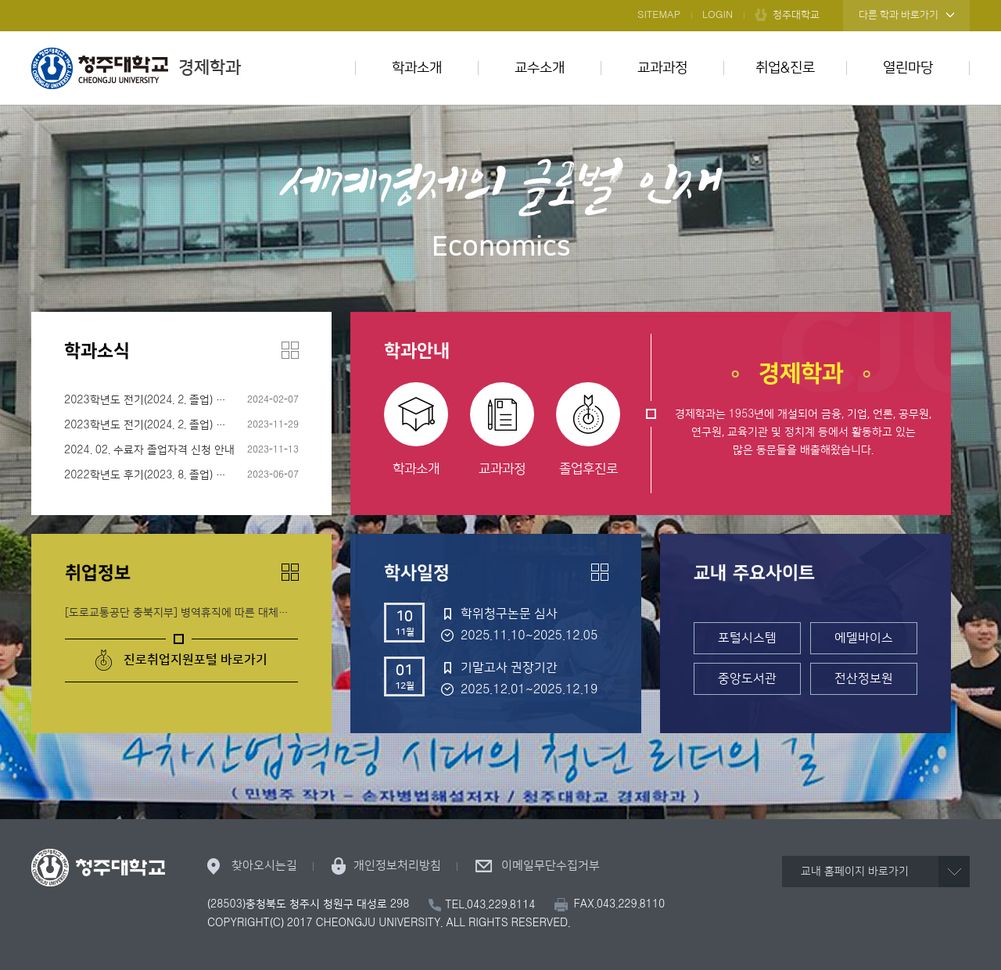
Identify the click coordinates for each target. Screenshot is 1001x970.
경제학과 (136, 68)
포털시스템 (747, 638)
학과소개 (417, 68)
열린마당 (908, 68)
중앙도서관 (747, 678)
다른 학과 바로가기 (898, 14)
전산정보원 (863, 678)
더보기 (290, 350)
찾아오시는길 (264, 865)
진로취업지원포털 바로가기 (195, 660)
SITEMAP (658, 14)
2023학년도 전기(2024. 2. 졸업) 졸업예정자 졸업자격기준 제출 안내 (181, 425)
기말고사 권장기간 (509, 667)
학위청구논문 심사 (509, 614)
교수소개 (540, 68)
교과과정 (662, 68)
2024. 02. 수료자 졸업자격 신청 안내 (149, 450)
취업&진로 (785, 68)
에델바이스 (863, 638)
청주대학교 (796, 14)
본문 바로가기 (500, 1)
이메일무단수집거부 (550, 865)
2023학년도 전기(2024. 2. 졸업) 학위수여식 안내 (177, 400)
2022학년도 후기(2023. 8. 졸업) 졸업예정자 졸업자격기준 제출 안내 (181, 475)
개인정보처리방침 (397, 865)
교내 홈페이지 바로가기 (855, 871)
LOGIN (717, 14)
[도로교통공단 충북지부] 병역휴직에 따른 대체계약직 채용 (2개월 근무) (181, 613)
